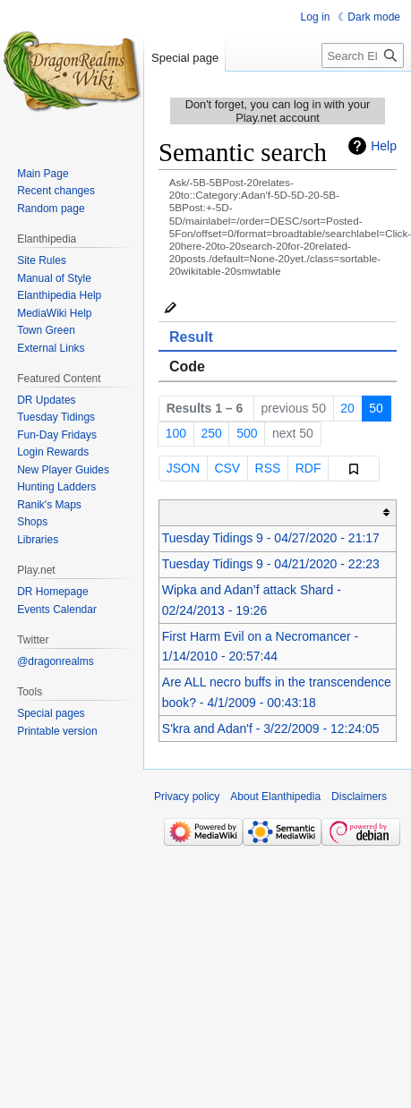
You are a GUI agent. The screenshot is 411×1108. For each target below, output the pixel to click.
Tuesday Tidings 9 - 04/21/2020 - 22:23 (271, 564)
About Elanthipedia (275, 796)
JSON (183, 468)
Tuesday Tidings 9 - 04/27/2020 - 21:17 (271, 538)
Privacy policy (186, 796)
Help (384, 146)
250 (211, 433)
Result (191, 337)
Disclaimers (359, 796)
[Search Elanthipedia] (362, 55)
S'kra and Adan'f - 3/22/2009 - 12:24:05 (271, 728)
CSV (227, 468)
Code (187, 366)
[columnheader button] (278, 512)
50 (376, 408)
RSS (268, 468)
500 (246, 433)
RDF (308, 468)
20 (347, 408)
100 (176, 433)
